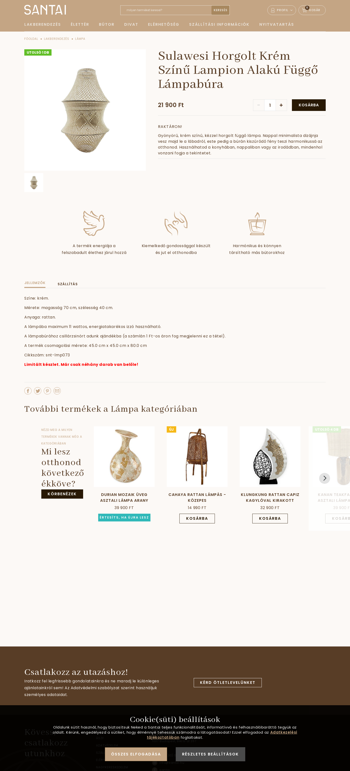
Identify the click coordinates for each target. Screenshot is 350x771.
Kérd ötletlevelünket (227, 682)
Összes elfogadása (136, 754)
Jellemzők (34, 282)
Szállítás (68, 284)
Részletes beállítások (210, 754)
